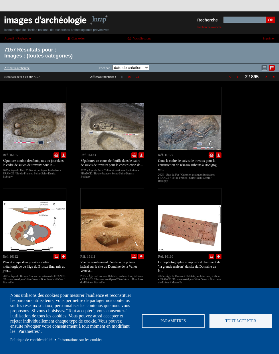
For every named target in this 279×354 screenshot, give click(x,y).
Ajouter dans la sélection (56, 155)
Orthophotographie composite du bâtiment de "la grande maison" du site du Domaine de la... (189, 266)
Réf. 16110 (165, 256)
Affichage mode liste (272, 68)
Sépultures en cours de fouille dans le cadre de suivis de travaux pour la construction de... (112, 163)
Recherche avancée (209, 27)
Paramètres (173, 321)
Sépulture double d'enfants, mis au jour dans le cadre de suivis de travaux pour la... (33, 163)
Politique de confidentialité (31, 340)
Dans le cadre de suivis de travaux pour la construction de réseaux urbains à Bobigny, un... (187, 165)
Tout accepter (240, 321)
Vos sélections (142, 38)
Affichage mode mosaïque (264, 68)
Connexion (78, 38)
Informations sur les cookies (80, 340)
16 (129, 76)
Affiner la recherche (16, 67)
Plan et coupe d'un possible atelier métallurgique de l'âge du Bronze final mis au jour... (34, 266)
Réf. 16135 (10, 155)
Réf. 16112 (10, 256)
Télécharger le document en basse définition (63, 155)
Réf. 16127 (165, 155)
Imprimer (269, 38)
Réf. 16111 (87, 256)
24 (137, 76)
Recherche (207, 20)
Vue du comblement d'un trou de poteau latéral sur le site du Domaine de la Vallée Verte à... (109, 266)
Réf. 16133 (88, 155)
